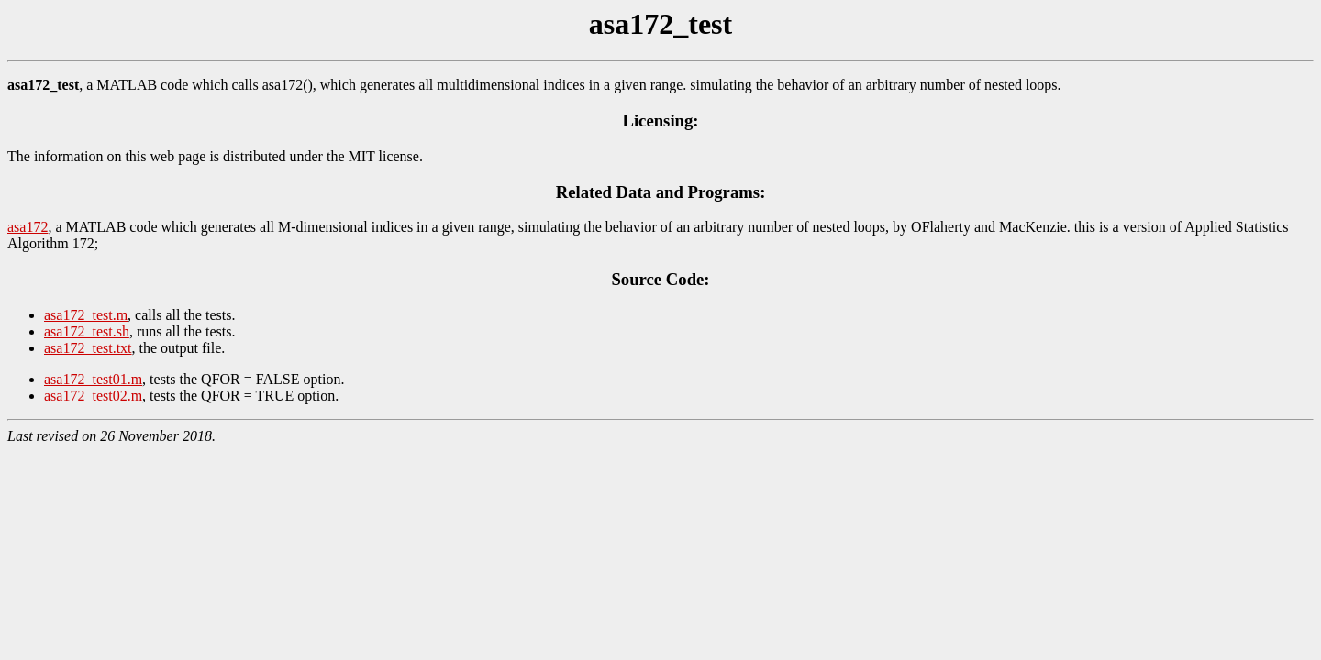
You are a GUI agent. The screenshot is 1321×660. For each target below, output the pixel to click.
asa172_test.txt (88, 348)
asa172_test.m (86, 315)
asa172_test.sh (86, 331)
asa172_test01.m (93, 379)
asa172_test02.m (93, 395)
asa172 (27, 227)
